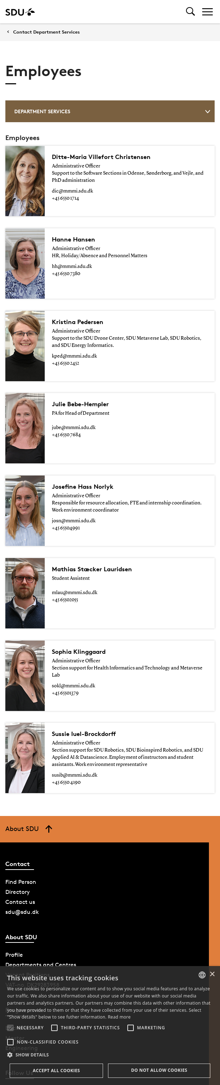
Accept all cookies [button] (56, 1070)
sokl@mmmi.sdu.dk (73, 620)
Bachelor (17, 955)
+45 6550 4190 (66, 710)
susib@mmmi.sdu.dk (74, 703)
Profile (14, 882)
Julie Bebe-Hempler (80, 375)
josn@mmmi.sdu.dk (74, 477)
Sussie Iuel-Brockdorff (84, 661)
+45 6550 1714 (65, 198)
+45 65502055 (65, 549)
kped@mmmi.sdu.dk (74, 334)
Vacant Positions (27, 902)
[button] (10, 1028)
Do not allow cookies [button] (159, 1070)
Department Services (112, 111)
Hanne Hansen (73, 232)
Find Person (20, 809)
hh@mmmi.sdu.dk (72, 259)
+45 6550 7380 (66, 266)
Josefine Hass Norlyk (82, 443)
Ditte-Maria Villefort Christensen (101, 156)
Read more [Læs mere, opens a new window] (119, 1017)
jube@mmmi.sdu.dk (74, 399)
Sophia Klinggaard (79, 586)
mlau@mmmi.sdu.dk (74, 542)
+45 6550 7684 (66, 406)
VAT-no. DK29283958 (32, 912)
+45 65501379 (65, 628)
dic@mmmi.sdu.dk (72, 191)
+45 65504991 (66, 484)
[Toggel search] (190, 11)
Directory (17, 819)
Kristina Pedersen (77, 300)
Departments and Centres (40, 892)
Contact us (20, 829)
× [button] (212, 974)
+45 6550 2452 (65, 341)
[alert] (110, 1025)
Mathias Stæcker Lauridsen (92, 518)
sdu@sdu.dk (22, 839)
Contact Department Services (46, 32)
